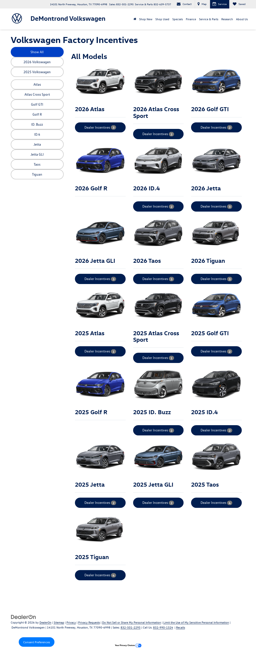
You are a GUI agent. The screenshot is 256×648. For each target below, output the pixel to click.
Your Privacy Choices (128, 645)
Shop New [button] (145, 19)
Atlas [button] (37, 84)
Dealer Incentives (100, 127)
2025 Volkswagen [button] (37, 71)
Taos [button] (37, 164)
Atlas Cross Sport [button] (37, 94)
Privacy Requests (89, 622)
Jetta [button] (37, 144)
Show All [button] (37, 51)
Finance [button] (191, 19)
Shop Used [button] (162, 19)
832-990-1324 (163, 627)
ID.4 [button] (37, 134)
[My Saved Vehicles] (239, 4)
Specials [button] (177, 19)
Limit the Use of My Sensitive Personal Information (196, 622)
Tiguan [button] (37, 174)
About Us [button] (242, 19)
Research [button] (227, 19)
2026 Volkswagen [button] (37, 61)
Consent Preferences (36, 642)
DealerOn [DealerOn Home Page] (45, 622)
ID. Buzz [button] (37, 124)
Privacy (71, 622)
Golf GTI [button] (37, 104)
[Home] (135, 18)
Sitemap (59, 622)
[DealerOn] (23, 616)
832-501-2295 (131, 627)
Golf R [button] (37, 114)
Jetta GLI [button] (37, 154)
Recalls (180, 627)
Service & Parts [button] (208, 19)
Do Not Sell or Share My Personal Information (131, 622)
